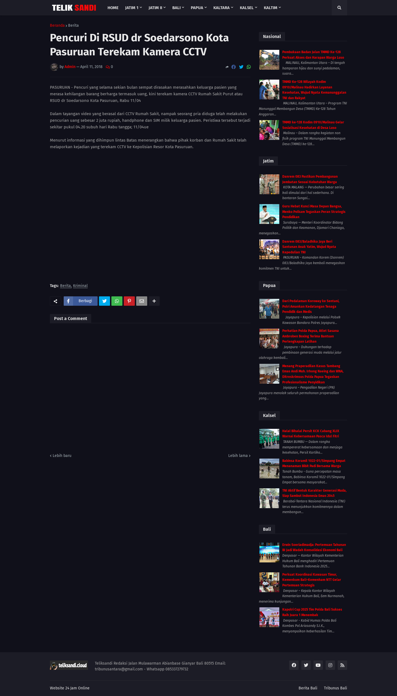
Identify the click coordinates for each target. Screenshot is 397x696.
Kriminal (80, 286)
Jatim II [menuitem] (155, 7)
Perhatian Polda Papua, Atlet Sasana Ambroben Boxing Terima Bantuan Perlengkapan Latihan (310, 336)
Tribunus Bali (335, 688)
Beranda (57, 26)
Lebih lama (238, 455)
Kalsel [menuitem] (247, 7)
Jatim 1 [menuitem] (131, 7)
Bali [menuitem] (176, 7)
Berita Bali (308, 688)
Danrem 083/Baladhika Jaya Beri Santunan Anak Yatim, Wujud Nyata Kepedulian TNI (309, 247)
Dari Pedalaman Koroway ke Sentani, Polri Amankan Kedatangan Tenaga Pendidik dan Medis (310, 306)
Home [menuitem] (113, 7)
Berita (73, 26)
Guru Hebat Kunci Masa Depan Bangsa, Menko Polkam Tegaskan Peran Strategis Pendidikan (313, 211)
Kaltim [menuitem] (270, 7)
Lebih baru (62, 455)
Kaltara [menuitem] (221, 7)
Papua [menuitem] (197, 7)
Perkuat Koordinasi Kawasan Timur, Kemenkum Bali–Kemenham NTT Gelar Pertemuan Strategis (311, 580)
